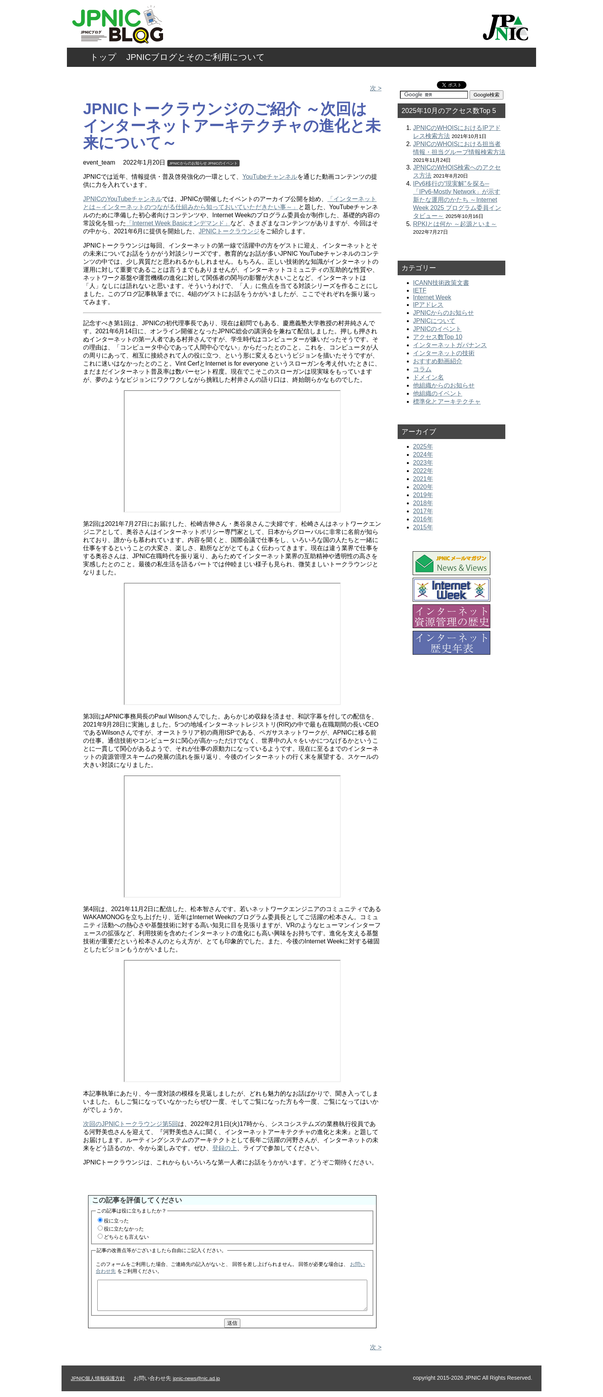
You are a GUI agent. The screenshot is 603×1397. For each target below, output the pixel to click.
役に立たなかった (124, 1229)
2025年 (423, 446)
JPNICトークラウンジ (229, 231)
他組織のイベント (437, 393)
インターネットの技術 (444, 353)
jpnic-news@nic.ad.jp (196, 1384)
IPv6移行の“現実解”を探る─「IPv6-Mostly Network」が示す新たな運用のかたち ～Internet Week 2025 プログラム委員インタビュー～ (457, 199)
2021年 (423, 479)
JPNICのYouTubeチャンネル (122, 199)
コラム (422, 369)
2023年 (423, 462)
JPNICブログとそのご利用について (196, 57)
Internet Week (432, 297)
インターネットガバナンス (450, 345)
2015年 (423, 527)
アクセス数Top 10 (437, 337)
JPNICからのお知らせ (188, 163)
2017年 (423, 511)
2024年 (423, 454)
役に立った (116, 1221)
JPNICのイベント (223, 163)
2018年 (423, 503)
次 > (375, 88)
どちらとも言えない (126, 1237)
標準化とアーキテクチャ (447, 401)
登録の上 (224, 1148)
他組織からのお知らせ (444, 385)
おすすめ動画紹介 (437, 361)
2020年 (423, 487)
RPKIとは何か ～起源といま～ (455, 224)
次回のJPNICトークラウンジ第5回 (130, 1124)
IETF (419, 290)
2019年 (423, 495)
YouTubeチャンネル (269, 176)
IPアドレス (428, 304)
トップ (103, 57)
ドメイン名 (428, 377)
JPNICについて (434, 321)
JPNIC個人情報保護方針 (98, 1384)
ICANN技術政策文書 (441, 282)
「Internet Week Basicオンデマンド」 (178, 223)
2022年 (423, 470)
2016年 (423, 519)
